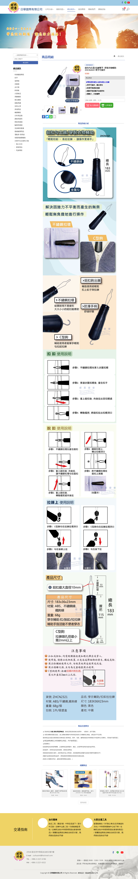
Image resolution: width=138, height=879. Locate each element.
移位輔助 (18, 100)
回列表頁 (83, 802)
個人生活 (19, 144)
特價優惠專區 (19, 74)
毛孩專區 (19, 150)
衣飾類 (17, 84)
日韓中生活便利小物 (22, 141)
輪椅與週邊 (18, 125)
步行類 (17, 87)
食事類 (17, 81)
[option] (69, 31)
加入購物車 (92, 105)
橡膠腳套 (18, 112)
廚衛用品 (19, 147)
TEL (27, 859)
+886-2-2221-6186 (38, 859)
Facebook (122, 2)
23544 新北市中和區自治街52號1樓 (40, 852)
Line (125, 2)
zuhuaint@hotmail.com (43, 855)
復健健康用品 (19, 131)
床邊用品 (18, 109)
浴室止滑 (18, 106)
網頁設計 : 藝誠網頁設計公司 (88, 873)
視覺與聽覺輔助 (20, 138)
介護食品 (18, 93)
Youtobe (128, 2)
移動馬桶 (18, 103)
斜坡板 (17, 90)
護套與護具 (18, 119)
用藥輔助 (18, 97)
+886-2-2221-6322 (38, 862)
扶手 (16, 78)
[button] (128, 9)
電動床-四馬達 (20, 134)
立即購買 (106, 105)
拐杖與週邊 (18, 122)
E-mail (28, 855)
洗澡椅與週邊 (19, 128)
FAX (27, 862)
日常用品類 (18, 115)
